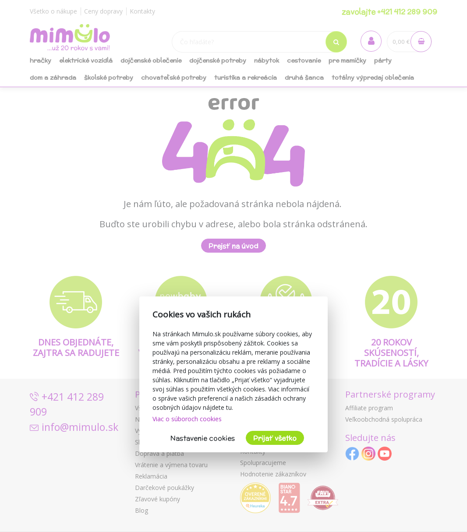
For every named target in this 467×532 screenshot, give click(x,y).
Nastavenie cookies (202, 438)
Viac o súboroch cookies (187, 419)
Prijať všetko (275, 438)
